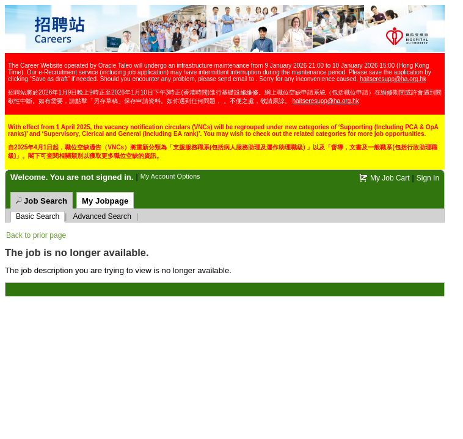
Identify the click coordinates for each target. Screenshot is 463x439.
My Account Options (170, 176)
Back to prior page (36, 235)
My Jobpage (105, 200)
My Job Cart (390, 178)
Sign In (428, 178)
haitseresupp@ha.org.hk (393, 79)
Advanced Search (102, 216)
